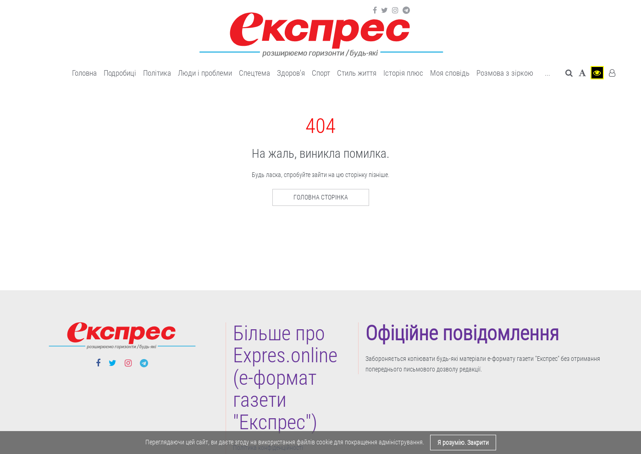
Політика (157, 73)
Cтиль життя (356, 73)
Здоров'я (291, 73)
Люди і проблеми (205, 73)
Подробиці (120, 73)
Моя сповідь (450, 73)
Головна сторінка (320, 197)
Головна (84, 73)
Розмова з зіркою (504, 73)
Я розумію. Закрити (463, 442)
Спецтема (254, 73)
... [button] (547, 73)
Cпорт (321, 73)
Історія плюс (403, 73)
